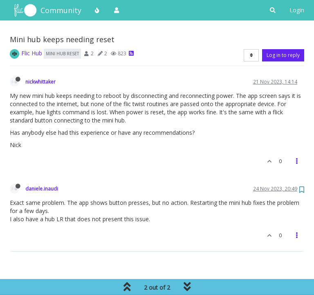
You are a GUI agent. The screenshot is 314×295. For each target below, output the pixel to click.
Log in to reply (283, 55)
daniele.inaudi (41, 188)
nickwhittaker (40, 81)
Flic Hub (31, 53)
